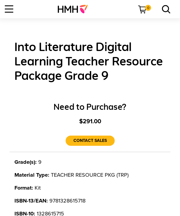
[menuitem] (75, 9)
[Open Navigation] (9, 9)
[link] (75, 9)
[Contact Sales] (90, 141)
